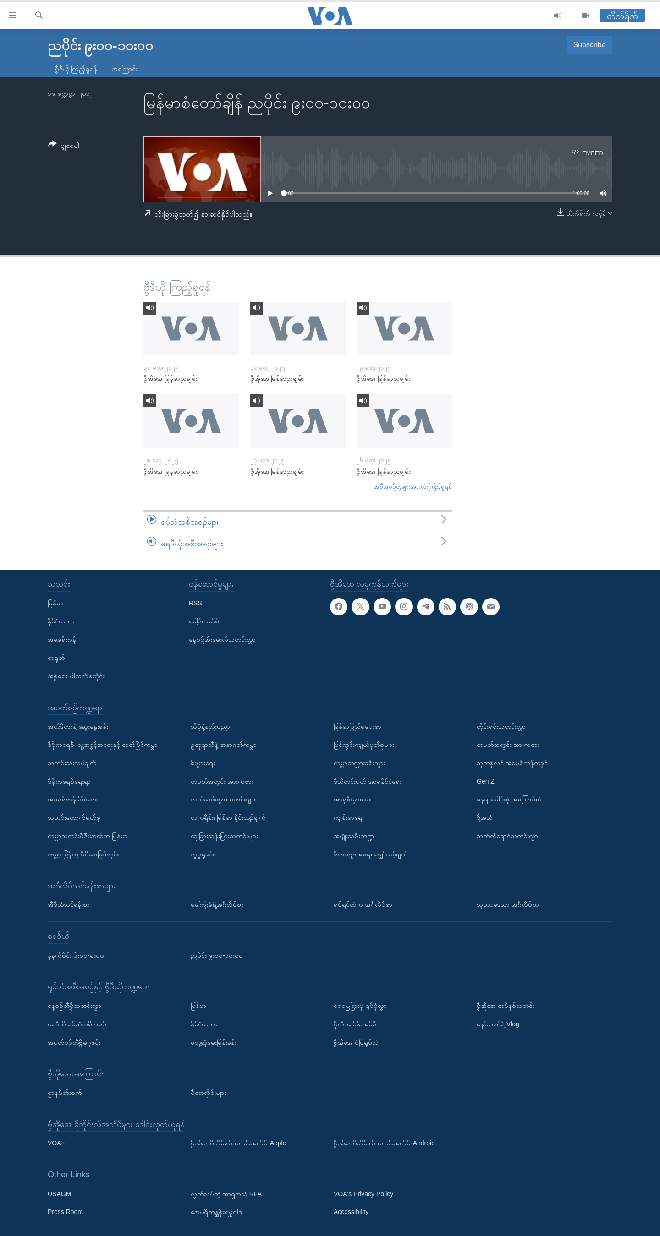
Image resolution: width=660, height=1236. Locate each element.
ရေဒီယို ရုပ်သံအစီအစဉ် (77, 1024)
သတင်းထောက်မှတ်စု (74, 817)
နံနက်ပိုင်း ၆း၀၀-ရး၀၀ (76, 954)
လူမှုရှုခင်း (202, 854)
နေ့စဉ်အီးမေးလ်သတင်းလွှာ (222, 639)
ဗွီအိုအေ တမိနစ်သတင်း (505, 1005)
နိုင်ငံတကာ (61, 621)
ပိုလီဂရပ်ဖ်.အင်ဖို (355, 1024)
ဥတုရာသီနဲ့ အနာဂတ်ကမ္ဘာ (224, 744)
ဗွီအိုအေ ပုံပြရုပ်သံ (356, 1041)
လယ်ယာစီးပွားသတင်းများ (223, 799)
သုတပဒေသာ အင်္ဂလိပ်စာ (508, 904)
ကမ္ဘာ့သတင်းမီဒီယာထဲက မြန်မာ (87, 835)
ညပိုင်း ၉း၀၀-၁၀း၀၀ (217, 954)
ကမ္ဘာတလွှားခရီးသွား (359, 763)
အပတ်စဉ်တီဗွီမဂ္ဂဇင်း (74, 1041)
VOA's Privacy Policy (363, 1194)
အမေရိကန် (62, 639)
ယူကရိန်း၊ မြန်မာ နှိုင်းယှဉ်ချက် (228, 817)
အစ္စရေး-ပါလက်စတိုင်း (76, 676)
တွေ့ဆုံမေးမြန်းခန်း (213, 1041)
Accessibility (351, 1211)
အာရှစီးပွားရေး (352, 799)
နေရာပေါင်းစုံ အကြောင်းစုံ (509, 799)
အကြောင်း (125, 68)
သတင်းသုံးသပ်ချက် (72, 763)
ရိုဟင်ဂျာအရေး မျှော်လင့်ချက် (371, 854)
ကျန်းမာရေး (349, 817)
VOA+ (56, 1143)
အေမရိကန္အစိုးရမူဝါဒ (216, 1211)
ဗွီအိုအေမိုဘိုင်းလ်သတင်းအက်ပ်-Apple (238, 1143)
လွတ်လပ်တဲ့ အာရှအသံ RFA (226, 1194)
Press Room (65, 1211)
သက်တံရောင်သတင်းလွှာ (507, 835)
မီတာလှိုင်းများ (208, 1092)
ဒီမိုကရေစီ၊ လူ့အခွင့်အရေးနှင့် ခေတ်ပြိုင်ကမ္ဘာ (103, 744)
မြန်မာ (55, 603)
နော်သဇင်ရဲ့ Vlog (498, 1024)
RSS (195, 603)
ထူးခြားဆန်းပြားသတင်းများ (224, 835)
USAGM (59, 1194)
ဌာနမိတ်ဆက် (65, 1092)
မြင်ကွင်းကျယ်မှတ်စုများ (364, 744)
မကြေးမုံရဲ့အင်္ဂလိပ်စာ (217, 904)
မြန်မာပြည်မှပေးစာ (357, 726)
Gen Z (486, 781)
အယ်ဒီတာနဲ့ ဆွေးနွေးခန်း (78, 726)
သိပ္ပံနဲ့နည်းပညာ (210, 726)
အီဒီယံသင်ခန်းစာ (69, 904)
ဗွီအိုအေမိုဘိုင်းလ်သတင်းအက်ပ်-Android (384, 1143)
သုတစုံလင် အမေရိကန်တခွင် (512, 763)
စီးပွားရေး (203, 763)
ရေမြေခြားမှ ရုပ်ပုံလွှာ (360, 1005)
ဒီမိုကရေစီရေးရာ (69, 781)
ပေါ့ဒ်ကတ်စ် (204, 621)
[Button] (63, 146)
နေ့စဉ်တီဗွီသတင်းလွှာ (74, 1005)
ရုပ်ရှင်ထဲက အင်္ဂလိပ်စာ (363, 904)
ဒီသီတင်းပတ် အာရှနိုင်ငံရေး (368, 781)
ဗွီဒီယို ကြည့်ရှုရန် (76, 68)
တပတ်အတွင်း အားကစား (222, 781)
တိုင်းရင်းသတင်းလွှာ (501, 726)
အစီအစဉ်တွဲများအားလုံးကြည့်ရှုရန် (413, 486)
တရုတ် (56, 657)
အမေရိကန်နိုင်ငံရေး (72, 799)
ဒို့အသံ (485, 817)
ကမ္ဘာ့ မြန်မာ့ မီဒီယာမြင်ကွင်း (83, 854)
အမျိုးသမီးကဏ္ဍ (354, 835)
